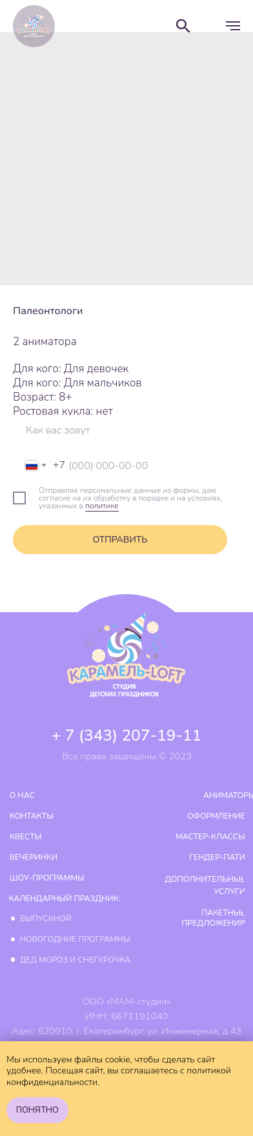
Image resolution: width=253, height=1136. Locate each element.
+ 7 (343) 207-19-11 (126, 735)
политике (102, 506)
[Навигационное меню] (233, 25)
